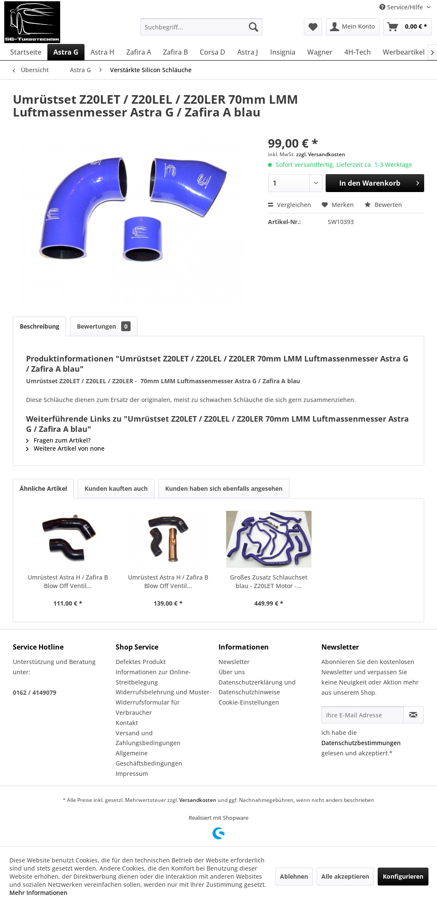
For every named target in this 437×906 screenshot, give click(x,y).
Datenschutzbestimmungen (361, 743)
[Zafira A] (138, 52)
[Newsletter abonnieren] (413, 714)
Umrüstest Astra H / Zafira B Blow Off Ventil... (68, 581)
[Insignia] (282, 52)
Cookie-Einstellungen (248, 702)
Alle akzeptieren (345, 876)
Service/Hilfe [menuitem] (402, 7)
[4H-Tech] (357, 52)
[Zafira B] (175, 52)
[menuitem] (201, 26)
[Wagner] (319, 52)
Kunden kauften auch (116, 488)
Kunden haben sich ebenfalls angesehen (224, 488)
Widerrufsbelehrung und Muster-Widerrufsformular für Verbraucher (164, 702)
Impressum (132, 773)
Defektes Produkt (141, 662)
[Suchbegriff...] (201, 26)
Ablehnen (294, 876)
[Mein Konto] (352, 26)
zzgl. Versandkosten (320, 154)
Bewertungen (104, 326)
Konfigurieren (403, 876)
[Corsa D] (212, 52)
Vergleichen (289, 205)
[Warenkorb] (407, 26)
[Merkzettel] (313, 26)
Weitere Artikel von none (65, 448)
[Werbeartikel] (404, 52)
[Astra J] (247, 52)
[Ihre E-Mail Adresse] (362, 714)
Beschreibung (39, 326)
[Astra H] (102, 52)
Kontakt (127, 723)
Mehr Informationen (38, 893)
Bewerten (383, 205)
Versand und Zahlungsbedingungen (148, 738)
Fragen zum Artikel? (58, 440)
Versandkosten (197, 800)
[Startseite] (25, 52)
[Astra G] (65, 52)
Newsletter (234, 662)
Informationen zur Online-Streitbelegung (153, 677)
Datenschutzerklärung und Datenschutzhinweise (257, 687)
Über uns (231, 672)
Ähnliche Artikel (43, 488)
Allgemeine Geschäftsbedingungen (149, 758)
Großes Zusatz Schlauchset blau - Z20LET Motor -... (268, 581)
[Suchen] (253, 26)
